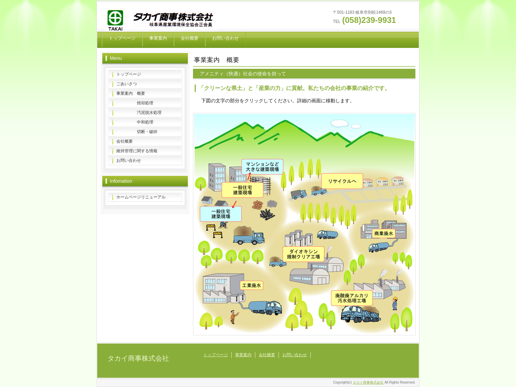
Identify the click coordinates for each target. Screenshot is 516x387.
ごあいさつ (126, 83)
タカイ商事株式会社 (138, 358)
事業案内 (158, 38)
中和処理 (134, 122)
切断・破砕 (136, 131)
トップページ (122, 38)
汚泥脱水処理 (139, 112)
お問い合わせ (225, 38)
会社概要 (189, 38)
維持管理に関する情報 (136, 151)
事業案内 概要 (130, 93)
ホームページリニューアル (141, 197)
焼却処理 (134, 103)
